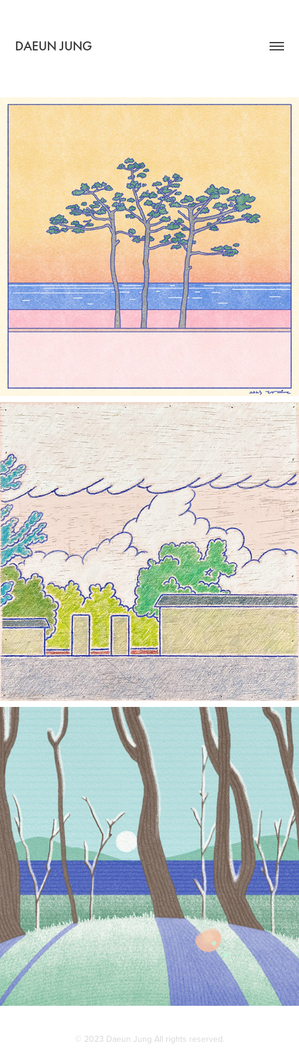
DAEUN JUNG (53, 46)
